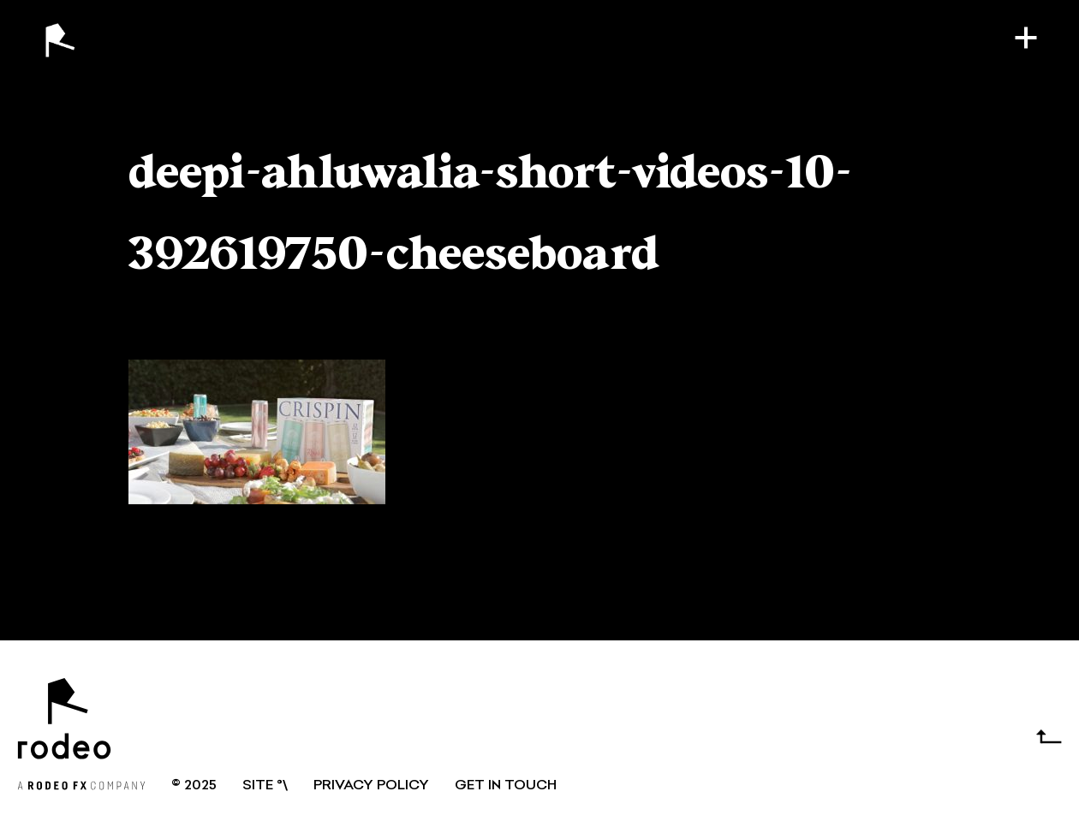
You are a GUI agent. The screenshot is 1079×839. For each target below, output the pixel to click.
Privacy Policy (371, 786)
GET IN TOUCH (506, 786)
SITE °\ (265, 786)
